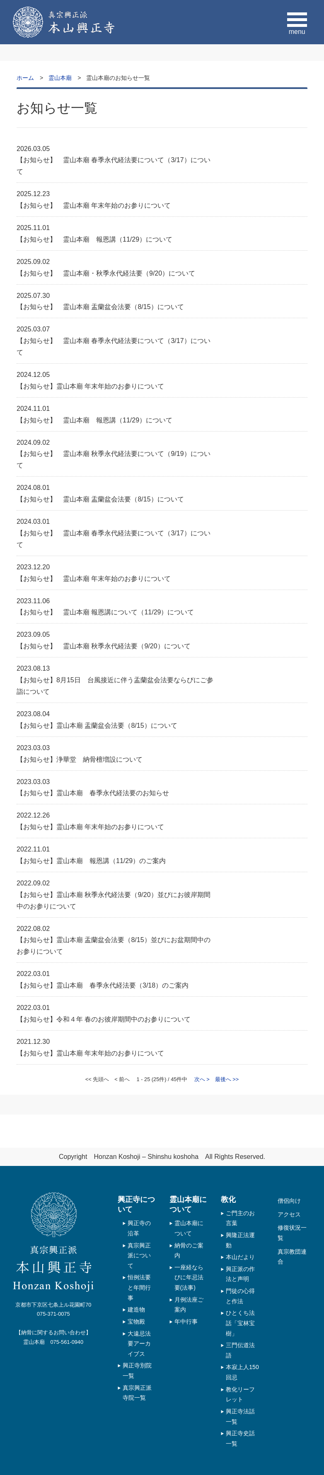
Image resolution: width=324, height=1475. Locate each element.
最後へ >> (227, 1079)
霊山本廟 (60, 77)
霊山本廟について (188, 1228)
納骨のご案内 (188, 1250)
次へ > (202, 1079)
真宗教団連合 (292, 1256)
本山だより (240, 1257)
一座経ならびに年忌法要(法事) (188, 1277)
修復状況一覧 (292, 1232)
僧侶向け (289, 1200)
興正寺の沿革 (139, 1228)
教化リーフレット (240, 1394)
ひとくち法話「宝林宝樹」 (240, 1323)
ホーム (25, 77)
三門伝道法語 (240, 1350)
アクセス (289, 1214)
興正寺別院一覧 (137, 1370)
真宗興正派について (139, 1255)
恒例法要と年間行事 (139, 1287)
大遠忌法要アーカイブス (139, 1343)
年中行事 (186, 1321)
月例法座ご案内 (188, 1304)
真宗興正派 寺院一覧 (137, 1392)
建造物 (136, 1309)
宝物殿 (136, 1321)
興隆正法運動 (240, 1240)
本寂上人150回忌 (242, 1372)
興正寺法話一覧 (240, 1416)
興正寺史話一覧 (240, 1438)
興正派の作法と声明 (240, 1274)
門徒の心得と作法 (240, 1296)
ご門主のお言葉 (240, 1218)
